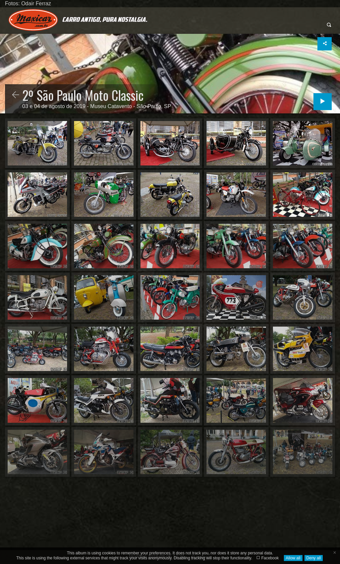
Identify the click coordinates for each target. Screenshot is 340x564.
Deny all (313, 558)
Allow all (293, 558)
